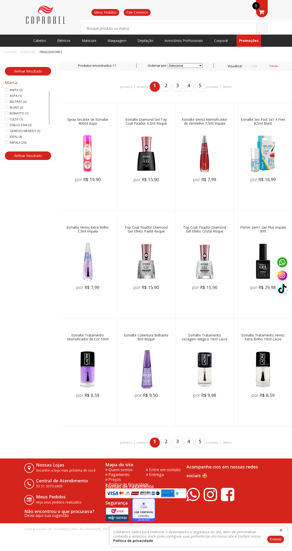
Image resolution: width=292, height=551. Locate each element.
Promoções (249, 40)
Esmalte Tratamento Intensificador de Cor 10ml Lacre (88, 337)
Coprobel (10, 52)
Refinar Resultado (28, 71)
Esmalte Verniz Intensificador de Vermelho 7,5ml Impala (204, 122)
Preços (113, 479)
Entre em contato (163, 469)
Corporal (221, 40)
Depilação (145, 40)
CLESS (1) (14, 119)
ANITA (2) (13, 90)
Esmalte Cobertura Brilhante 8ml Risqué (146, 337)
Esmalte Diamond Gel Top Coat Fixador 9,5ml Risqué (146, 122)
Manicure (89, 40)
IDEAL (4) (13, 137)
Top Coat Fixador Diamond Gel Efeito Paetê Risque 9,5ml (146, 229)
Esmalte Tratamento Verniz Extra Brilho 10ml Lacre (262, 337)
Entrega (155, 474)
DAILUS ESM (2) (18, 125)
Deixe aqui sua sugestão (46, 515)
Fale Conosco (137, 12)
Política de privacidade (133, 540)
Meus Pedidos (105, 12)
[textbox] (174, 28)
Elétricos (64, 40)
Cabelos (39, 40)
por (87, 179)
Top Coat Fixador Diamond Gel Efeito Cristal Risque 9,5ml (204, 229)
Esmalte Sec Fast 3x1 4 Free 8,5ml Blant (263, 122)
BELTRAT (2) (15, 101)
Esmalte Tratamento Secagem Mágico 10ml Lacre (205, 337)
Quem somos (119, 469)
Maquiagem (117, 40)
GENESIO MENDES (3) (22, 131)
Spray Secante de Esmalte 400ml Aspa (87, 122)
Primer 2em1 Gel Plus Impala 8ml (263, 229)
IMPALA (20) (15, 142)
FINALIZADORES (51, 52)
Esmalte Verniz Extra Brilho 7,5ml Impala (87, 229)
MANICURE (28, 52)
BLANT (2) (14, 107)
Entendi (275, 539)
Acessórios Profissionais (183, 40)
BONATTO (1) (16, 113)
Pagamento (117, 474)
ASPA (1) (13, 96)
